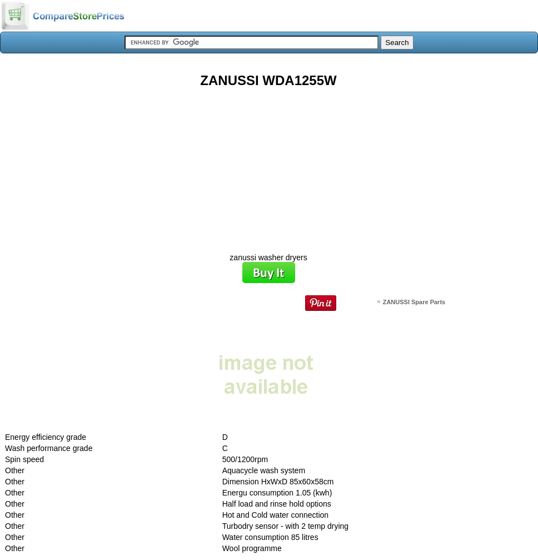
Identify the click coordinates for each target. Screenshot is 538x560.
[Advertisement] (268, 166)
